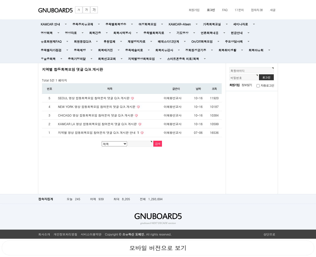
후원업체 (109, 41)
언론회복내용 (209, 33)
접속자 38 (257, 10)
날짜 (198, 89)
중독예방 (80, 50)
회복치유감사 (164, 50)
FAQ (224, 10)
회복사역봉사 (122, 33)
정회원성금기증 (195, 50)
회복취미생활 (227, 50)
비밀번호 (236, 78)
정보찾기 (247, 85)
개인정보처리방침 (65, 234)
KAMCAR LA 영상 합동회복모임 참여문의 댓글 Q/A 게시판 (98, 124)
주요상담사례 (234, 41)
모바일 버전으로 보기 (158, 248)
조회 (214, 89)
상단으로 (269, 234)
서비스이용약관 (91, 234)
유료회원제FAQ (51, 41)
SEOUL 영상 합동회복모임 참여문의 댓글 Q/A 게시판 (94, 98)
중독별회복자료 (153, 33)
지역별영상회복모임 (141, 59)
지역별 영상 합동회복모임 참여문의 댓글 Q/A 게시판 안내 (99, 132)
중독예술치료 (134, 50)
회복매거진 (105, 50)
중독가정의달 (77, 59)
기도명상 (182, 33)
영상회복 (47, 33)
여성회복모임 (147, 24)
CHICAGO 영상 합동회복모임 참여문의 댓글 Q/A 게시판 (96, 115)
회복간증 (95, 33)
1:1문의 (239, 10)
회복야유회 (256, 50)
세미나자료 (240, 24)
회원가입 (194, 10)
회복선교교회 (107, 59)
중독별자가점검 (51, 50)
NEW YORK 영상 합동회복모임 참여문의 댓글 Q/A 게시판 (97, 106)
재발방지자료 (136, 41)
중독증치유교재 (82, 24)
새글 (272, 10)
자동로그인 (267, 85)
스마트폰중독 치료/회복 (183, 59)
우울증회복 (48, 59)
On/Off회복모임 (202, 41)
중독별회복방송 (115, 24)
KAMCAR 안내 (50, 24)
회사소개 (44, 234)
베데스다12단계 (168, 41)
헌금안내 (237, 33)
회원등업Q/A (82, 41)
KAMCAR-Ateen (180, 24)
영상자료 (71, 33)
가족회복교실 (212, 24)
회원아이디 (238, 71)
